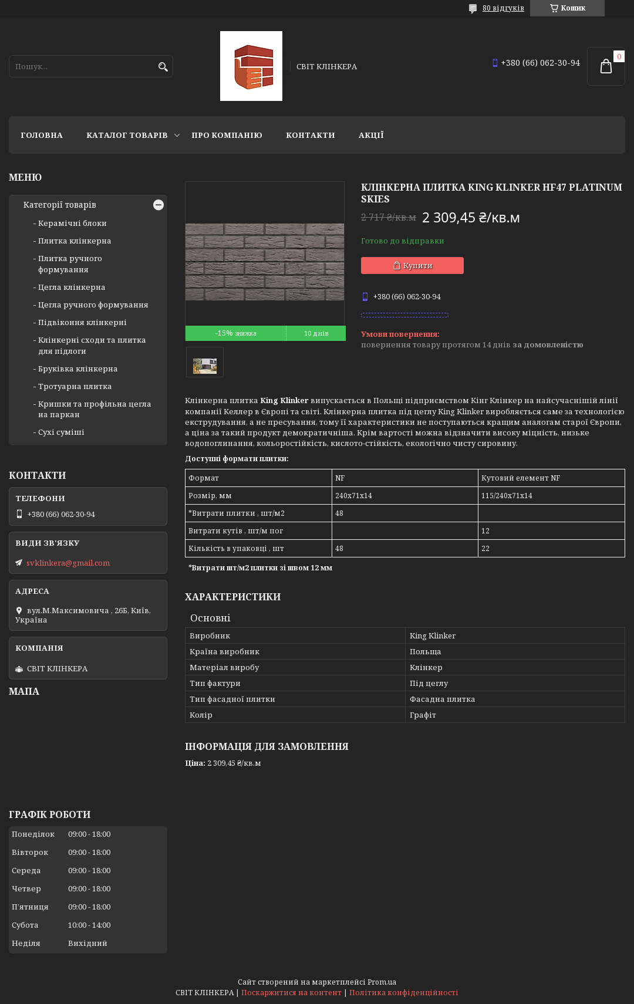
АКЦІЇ (371, 135)
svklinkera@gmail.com (68, 562)
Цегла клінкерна (72, 287)
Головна (42, 135)
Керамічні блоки (72, 223)
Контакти (310, 135)
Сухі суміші (61, 432)
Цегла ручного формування (93, 304)
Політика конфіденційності (403, 993)
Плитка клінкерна (75, 240)
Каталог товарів (127, 135)
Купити (418, 265)
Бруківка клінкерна (78, 368)
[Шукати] (163, 67)
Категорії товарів (59, 205)
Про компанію (226, 135)
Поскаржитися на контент (291, 993)
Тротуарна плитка (75, 386)
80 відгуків (503, 8)
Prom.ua (381, 982)
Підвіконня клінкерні (82, 322)
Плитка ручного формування (70, 263)
